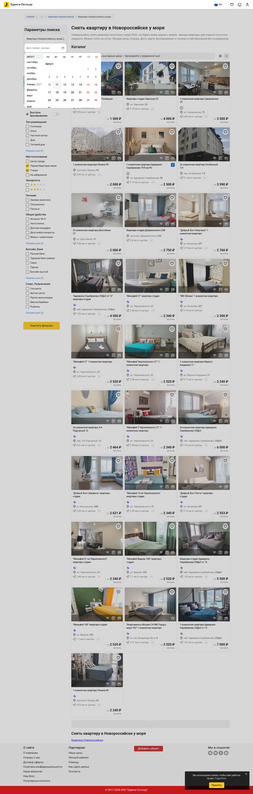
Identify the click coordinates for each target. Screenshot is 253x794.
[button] (232, 4)
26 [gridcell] (64, 100)
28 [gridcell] (80, 100)
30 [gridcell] (95, 100)
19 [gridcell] (64, 92)
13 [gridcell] (72, 84)
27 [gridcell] (72, 100)
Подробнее (220, 778)
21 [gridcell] (80, 92)
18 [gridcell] (57, 92)
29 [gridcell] (87, 100)
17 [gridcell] (49, 92)
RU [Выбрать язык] (218, 4)
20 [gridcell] (72, 92)
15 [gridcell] (87, 84)
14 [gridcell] (80, 84)
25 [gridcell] (57, 100)
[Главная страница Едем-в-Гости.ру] (18, 4)
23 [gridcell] (95, 92)
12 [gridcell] (64, 84)
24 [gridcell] (49, 100)
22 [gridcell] (87, 92)
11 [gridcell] (57, 84)
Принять (216, 785)
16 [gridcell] (95, 84)
